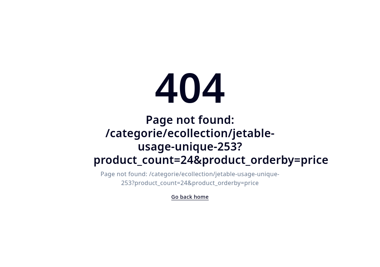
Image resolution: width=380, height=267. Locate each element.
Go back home (190, 196)
